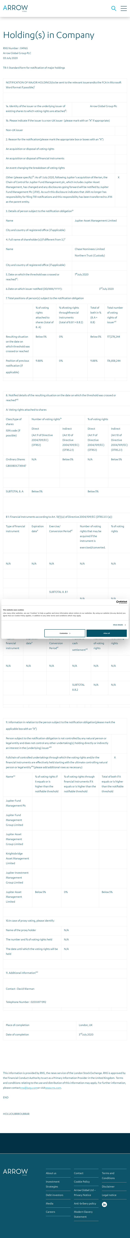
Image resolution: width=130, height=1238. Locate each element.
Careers (50, 1211)
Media (49, 1203)
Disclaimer (108, 1186)
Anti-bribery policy (85, 1203)
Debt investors (54, 1195)
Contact (78, 1173)
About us (51, 1173)
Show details (118, 625)
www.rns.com (53, 1087)
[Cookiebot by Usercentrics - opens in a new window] (112, 602)
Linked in (104, 1204)
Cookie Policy (82, 1181)
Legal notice (109, 1195)
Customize (65, 633)
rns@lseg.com (28, 1087)
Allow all (106, 633)
